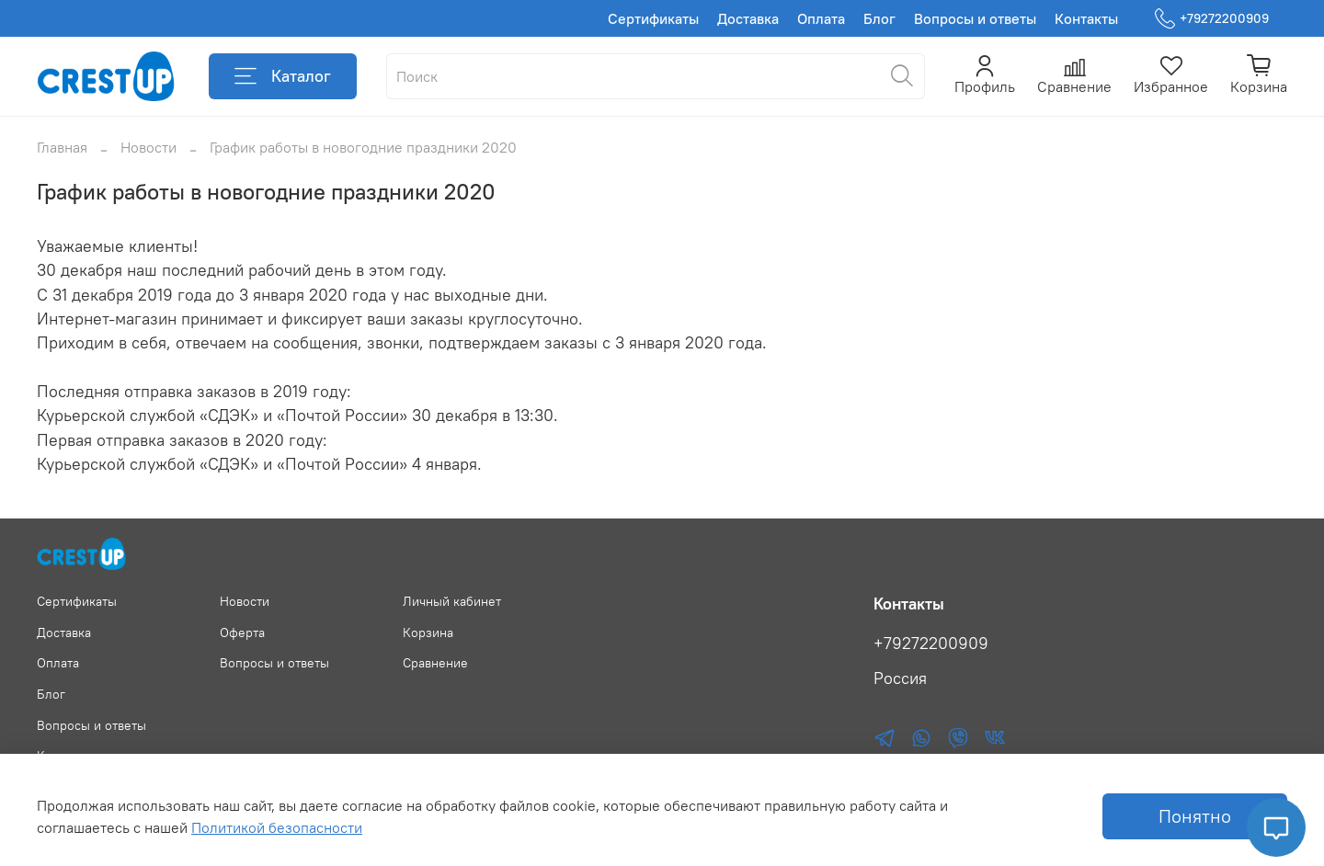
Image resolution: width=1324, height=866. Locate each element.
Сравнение (435, 663)
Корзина (428, 632)
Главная (62, 147)
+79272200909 (1212, 18)
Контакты (1086, 18)
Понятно (1194, 815)
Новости (148, 147)
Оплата (821, 18)
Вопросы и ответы (975, 18)
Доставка (748, 18)
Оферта (242, 632)
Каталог (282, 76)
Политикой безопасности (276, 827)
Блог (879, 18)
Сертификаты (653, 18)
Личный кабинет (452, 601)
